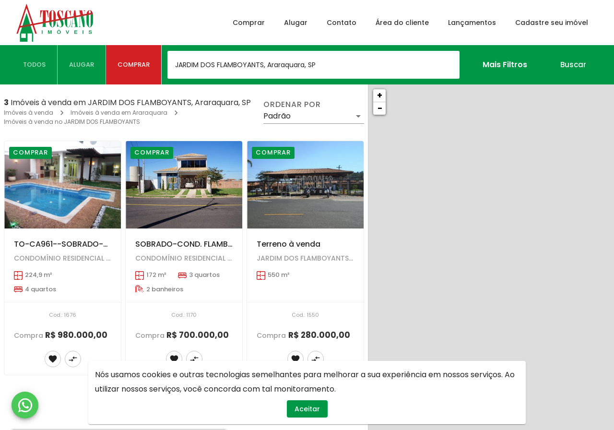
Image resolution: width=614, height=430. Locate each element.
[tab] (35, 64)
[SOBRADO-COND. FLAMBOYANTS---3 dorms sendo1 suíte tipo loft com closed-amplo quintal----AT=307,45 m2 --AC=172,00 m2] (184, 184)
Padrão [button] (277, 115)
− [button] (380, 108)
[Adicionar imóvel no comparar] (73, 359)
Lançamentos (472, 22)
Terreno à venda (288, 244)
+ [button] (379, 95)
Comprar (249, 22)
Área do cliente (402, 22)
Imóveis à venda (28, 112)
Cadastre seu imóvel (551, 22)
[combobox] (313, 65)
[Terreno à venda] (305, 184)
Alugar (295, 22)
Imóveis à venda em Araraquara (119, 112)
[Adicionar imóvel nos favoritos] (53, 359)
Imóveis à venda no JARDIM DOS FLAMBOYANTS (72, 122)
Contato (341, 22)
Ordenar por (292, 104)
